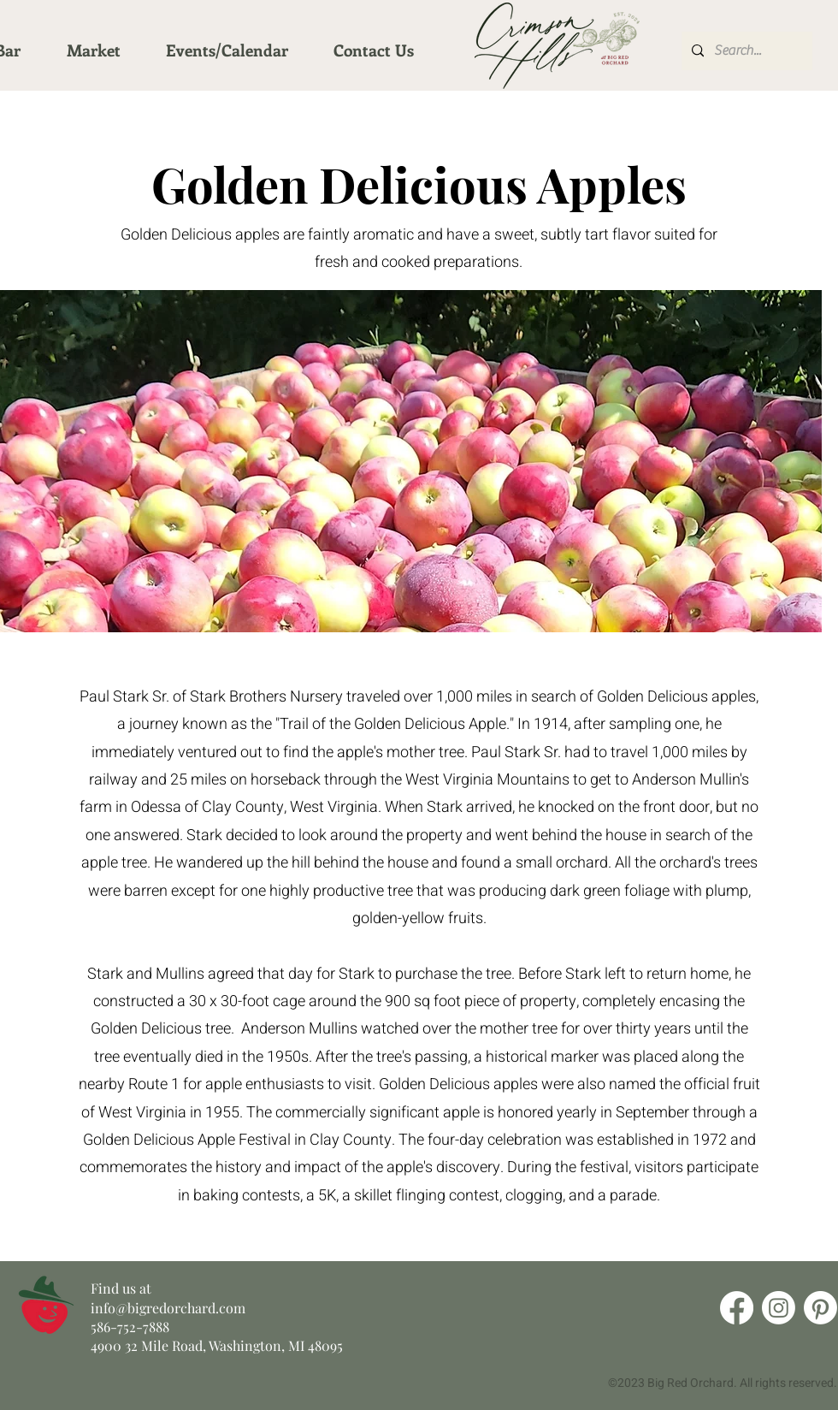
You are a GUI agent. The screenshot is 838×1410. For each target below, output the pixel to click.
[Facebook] (736, 1307)
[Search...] (745, 51)
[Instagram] (778, 1307)
